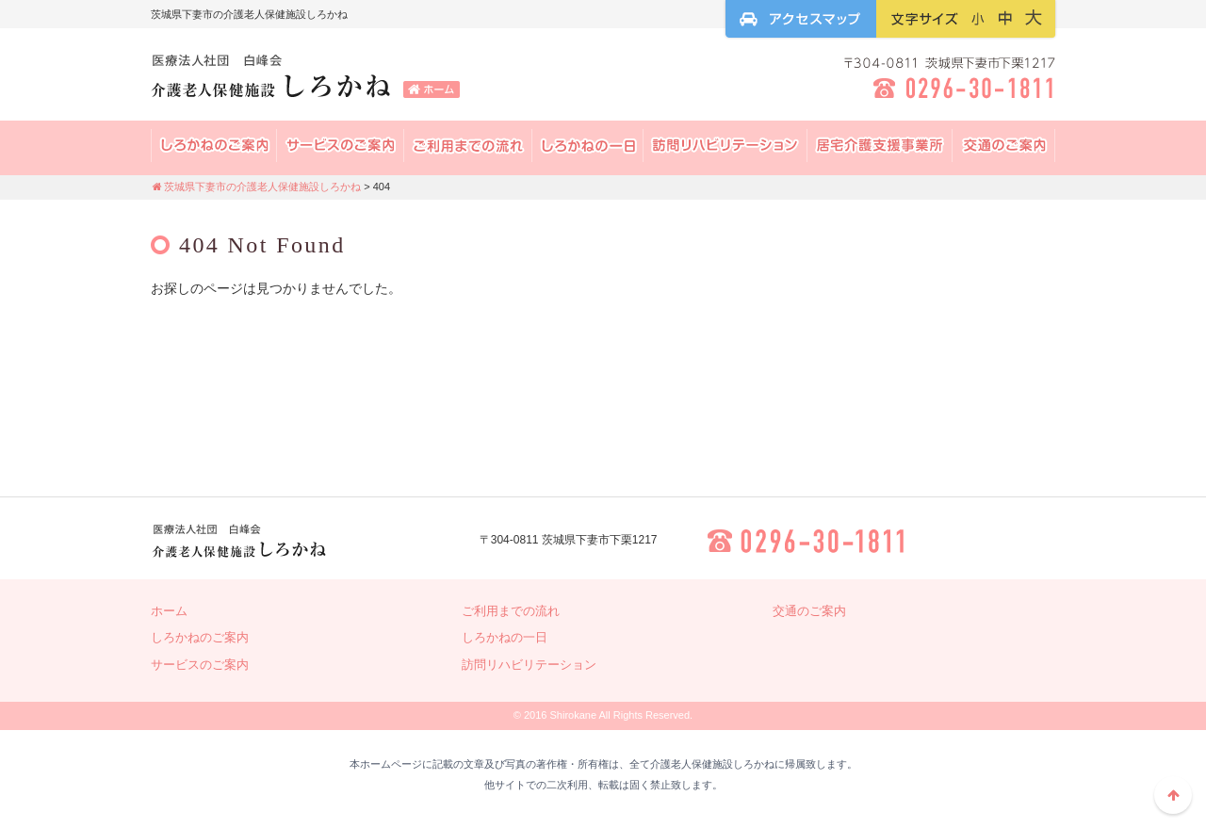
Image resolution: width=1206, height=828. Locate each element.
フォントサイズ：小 (978, 18)
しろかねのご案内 (200, 637)
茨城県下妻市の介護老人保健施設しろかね (306, 80)
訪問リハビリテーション (725, 146)
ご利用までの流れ (468, 146)
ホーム (169, 611)
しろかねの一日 (588, 146)
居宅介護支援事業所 (880, 146)
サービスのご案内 (340, 146)
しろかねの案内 (214, 146)
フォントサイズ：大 (1033, 18)
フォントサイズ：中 (1005, 18)
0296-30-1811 (807, 540)
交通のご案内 (1004, 146)
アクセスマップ (800, 19)
